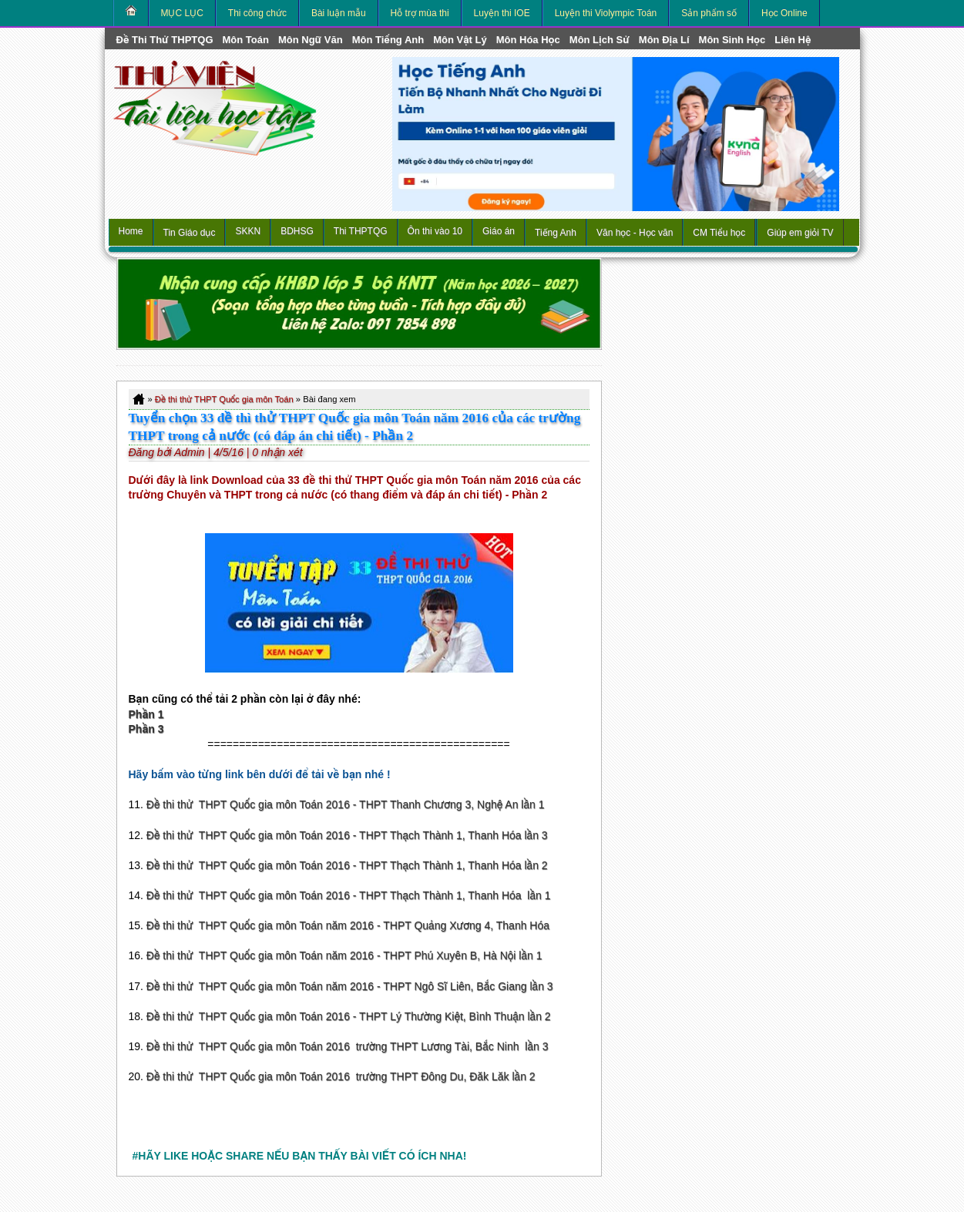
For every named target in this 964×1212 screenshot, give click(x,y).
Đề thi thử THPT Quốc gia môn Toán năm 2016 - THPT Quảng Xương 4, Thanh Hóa (347, 925)
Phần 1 (146, 714)
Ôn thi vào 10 (435, 231)
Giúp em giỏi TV (800, 232)
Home (131, 231)
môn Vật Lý (459, 39)
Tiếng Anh (555, 232)
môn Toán (246, 39)
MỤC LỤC (182, 13)
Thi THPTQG (361, 231)
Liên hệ (792, 39)
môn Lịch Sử (599, 39)
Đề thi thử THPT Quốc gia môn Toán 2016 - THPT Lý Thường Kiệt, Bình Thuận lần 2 (348, 1016)
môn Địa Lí (664, 39)
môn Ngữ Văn (310, 39)
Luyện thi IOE (502, 13)
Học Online (784, 13)
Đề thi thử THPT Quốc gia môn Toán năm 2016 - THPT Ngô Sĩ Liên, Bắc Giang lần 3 (349, 986)
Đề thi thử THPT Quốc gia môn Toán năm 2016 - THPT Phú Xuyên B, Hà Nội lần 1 (344, 955)
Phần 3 (146, 729)
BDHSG (297, 231)
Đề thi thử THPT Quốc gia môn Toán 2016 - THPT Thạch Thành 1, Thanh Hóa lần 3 (347, 835)
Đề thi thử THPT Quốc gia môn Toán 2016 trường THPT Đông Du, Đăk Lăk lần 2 (341, 1076)
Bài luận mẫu (338, 13)
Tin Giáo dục (189, 232)
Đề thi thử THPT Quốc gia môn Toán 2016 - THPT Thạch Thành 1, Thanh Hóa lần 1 (348, 895)
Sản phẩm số (709, 13)
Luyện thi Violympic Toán (606, 13)
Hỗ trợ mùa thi (420, 13)
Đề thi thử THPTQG (164, 39)
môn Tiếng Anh (388, 39)
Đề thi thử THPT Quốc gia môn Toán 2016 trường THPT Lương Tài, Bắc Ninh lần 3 (347, 1046)
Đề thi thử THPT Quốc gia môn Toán (224, 399)
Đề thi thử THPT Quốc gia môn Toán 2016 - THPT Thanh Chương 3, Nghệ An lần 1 (345, 804)
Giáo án (498, 231)
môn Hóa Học (528, 39)
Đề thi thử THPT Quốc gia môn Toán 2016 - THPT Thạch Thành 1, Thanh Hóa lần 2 (347, 865)
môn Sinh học (732, 39)
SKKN (247, 231)
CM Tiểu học (719, 232)
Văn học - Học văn (634, 232)
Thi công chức (257, 13)
